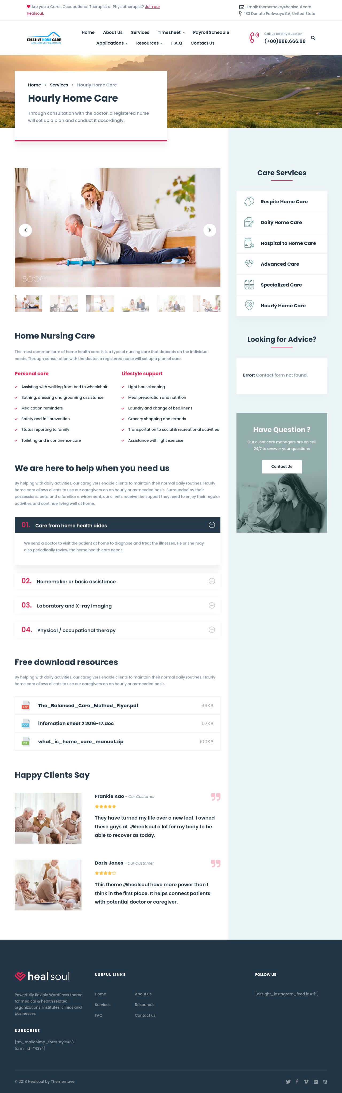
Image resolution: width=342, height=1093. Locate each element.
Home (34, 85)
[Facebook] (297, 1082)
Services (59, 85)
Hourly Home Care (283, 306)
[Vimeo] (306, 1082)
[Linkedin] (316, 1082)
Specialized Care (281, 285)
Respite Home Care (284, 201)
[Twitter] (288, 1082)
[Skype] (325, 1082)
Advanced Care (280, 264)
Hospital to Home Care (288, 243)
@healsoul (143, 829)
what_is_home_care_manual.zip (80, 741)
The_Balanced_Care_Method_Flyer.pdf (88, 705)
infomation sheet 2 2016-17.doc (76, 723)
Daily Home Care (281, 222)
